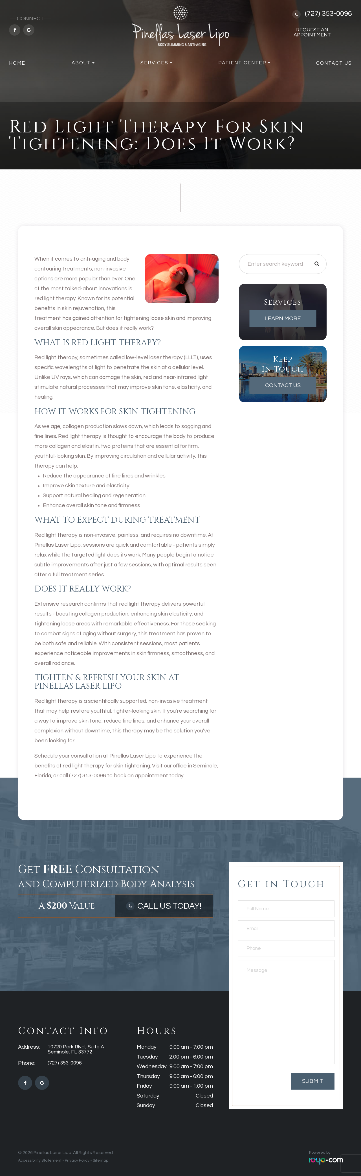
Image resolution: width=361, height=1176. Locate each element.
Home (17, 63)
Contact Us (334, 63)
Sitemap (100, 1160)
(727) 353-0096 (328, 13)
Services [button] (156, 63)
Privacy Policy (77, 1160)
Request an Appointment (312, 32)
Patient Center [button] (244, 63)
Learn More (283, 318)
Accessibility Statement (39, 1160)
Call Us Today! (170, 906)
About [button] (83, 63)
